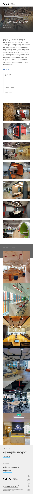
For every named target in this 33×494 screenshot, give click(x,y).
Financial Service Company (16, 299)
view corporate (12, 486)
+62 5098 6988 (6, 456)
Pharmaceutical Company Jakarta (16, 396)
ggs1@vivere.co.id (7, 471)
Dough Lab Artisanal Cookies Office (16, 429)
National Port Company (16, 331)
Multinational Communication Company (16, 267)
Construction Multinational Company (16, 364)
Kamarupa (11, 490)
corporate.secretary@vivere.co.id (11, 467)
